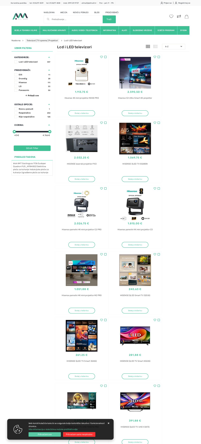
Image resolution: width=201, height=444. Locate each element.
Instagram (155, 349)
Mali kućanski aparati (54, 30)
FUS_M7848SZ (29, 166)
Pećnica (152, 402)
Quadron (17, 166)
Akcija (63, 12)
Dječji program (166, 30)
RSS (182, 349)
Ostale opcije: (23, 104)
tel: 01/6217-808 (53, 3)
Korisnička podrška (19, 3)
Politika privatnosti (94, 376)
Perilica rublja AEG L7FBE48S (162, 417)
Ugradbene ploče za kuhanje (34, 172)
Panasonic (34, 90)
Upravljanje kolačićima (68, 402)
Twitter (140, 349)
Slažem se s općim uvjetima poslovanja (38, 357)
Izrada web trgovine (181, 440)
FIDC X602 (153, 412)
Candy (151, 407)
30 (130, 325)
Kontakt (60, 376)
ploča (151, 377)
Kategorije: (21, 57)
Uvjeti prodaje (64, 372)
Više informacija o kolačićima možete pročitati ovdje (53, 429)
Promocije (90, 389)
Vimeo (170, 349)
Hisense (34, 82)
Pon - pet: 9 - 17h (106, 3)
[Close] (45, 434)
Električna (153, 372)
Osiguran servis (64, 398)
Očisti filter (32, 148)
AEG (150, 382)
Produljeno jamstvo (94, 381)
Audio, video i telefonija (84, 30)
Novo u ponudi (81, 12)
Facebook (125, 349)
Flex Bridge (153, 392)
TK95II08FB (153, 387)
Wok (15, 163)
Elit (34, 74)
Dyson (183, 30)
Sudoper (42, 163)
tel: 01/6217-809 (36, 3)
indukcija (152, 397)
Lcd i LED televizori (34, 62)
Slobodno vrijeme (142, 30)
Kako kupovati (63, 381)
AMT (19, 163)
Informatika (109, 30)
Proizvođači (112, 12)
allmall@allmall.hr (89, 3)
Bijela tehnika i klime (25, 30)
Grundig (34, 78)
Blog (97, 12)
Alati (124, 30)
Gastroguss (27, 163)
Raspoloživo (34, 113)
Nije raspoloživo (34, 117)
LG (34, 86)
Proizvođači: (22, 70)
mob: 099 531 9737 (71, 3)
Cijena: (19, 125)
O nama (88, 372)
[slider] (14, 131)
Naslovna (49, 12)
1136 (35, 163)
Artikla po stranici (161, 325)
